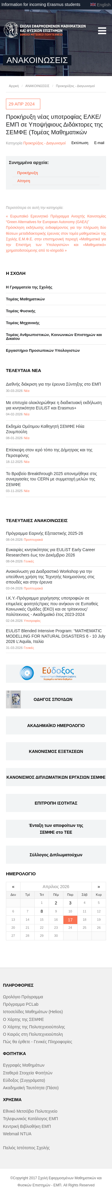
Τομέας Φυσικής (21, 311)
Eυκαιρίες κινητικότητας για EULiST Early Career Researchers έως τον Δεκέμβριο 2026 (50, 552)
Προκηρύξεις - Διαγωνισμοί (75, 86)
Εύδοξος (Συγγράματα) (24, 1080)
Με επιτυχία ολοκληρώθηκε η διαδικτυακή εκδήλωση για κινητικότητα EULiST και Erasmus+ (54, 405)
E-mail (99, 143)
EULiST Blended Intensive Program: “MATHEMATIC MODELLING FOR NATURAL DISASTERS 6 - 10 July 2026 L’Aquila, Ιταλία (55, 636)
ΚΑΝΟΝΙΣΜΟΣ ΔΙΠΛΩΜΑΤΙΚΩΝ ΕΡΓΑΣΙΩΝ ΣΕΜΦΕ (56, 777)
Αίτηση (23, 181)
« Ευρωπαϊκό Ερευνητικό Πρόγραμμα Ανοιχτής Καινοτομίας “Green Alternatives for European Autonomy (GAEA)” (56, 219)
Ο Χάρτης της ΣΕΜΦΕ (23, 1019)
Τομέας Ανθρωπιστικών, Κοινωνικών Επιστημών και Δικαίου (54, 336)
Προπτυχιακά (33, 539)
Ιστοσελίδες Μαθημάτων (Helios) (33, 1011)
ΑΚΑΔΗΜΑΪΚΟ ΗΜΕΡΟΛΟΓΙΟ (56, 725)
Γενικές (29, 561)
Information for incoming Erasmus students (40, 4)
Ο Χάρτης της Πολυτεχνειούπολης (34, 1026)
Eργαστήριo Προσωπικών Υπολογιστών (43, 350)
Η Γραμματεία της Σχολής (29, 287)
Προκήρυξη (27, 173)
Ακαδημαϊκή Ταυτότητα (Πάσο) (31, 1087)
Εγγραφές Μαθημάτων (23, 1065)
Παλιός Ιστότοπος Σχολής (26, 1147)
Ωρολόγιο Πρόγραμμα (23, 996)
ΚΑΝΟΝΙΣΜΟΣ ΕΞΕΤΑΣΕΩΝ (56, 751)
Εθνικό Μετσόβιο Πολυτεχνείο (30, 1111)
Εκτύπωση (79, 143)
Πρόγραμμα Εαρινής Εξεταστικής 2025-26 (44, 533)
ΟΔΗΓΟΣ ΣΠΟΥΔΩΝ (52, 699)
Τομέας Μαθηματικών (25, 299)
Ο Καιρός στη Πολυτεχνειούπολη (33, 1034)
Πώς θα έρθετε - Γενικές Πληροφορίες (37, 1041)
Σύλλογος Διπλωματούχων (56, 854)
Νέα (26, 390)
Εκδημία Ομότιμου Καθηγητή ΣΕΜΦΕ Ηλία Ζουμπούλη (45, 429)
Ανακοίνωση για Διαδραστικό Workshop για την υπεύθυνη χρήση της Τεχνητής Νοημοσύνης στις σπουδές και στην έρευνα (50, 576)
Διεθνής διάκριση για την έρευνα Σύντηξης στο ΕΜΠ (53, 384)
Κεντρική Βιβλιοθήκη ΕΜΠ (27, 1126)
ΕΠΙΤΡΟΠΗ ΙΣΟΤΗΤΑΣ (56, 803)
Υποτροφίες (32, 620)
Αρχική (14, 86)
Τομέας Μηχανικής (23, 323)
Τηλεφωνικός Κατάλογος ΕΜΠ (30, 1118)
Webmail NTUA (17, 1133)
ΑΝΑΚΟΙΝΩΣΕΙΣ (37, 86)
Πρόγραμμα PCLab (21, 1004)
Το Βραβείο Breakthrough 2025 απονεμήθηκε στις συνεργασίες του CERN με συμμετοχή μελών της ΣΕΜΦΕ (51, 479)
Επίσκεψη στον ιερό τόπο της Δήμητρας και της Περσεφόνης (49, 452)
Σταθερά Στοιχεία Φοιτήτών (27, 1073)
